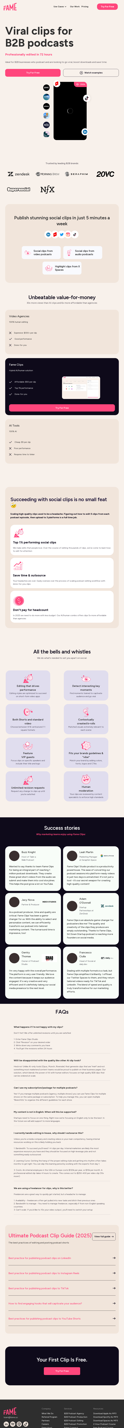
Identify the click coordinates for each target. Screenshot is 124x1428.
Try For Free (107, 6)
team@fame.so (9, 1417)
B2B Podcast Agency (74, 1413)
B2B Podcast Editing (73, 1420)
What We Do (47, 1413)
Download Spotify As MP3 (105, 1417)
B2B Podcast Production (75, 1417)
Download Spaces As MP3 (105, 1420)
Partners (46, 1420)
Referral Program (49, 1417)
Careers (45, 1424)
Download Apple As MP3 (104, 1413)
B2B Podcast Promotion (75, 1424)
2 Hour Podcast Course (104, 1424)
